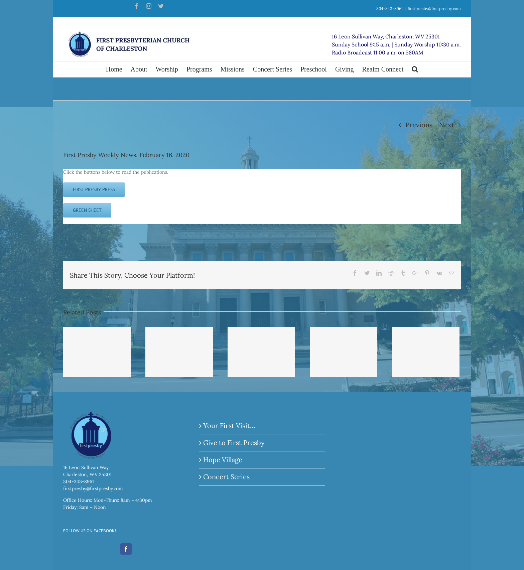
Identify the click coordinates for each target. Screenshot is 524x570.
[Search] (415, 69)
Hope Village (222, 459)
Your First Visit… (229, 425)
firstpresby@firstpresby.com (434, 8)
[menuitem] (118, 69)
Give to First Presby (234, 442)
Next (446, 125)
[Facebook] (126, 549)
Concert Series (226, 476)
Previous (418, 125)
